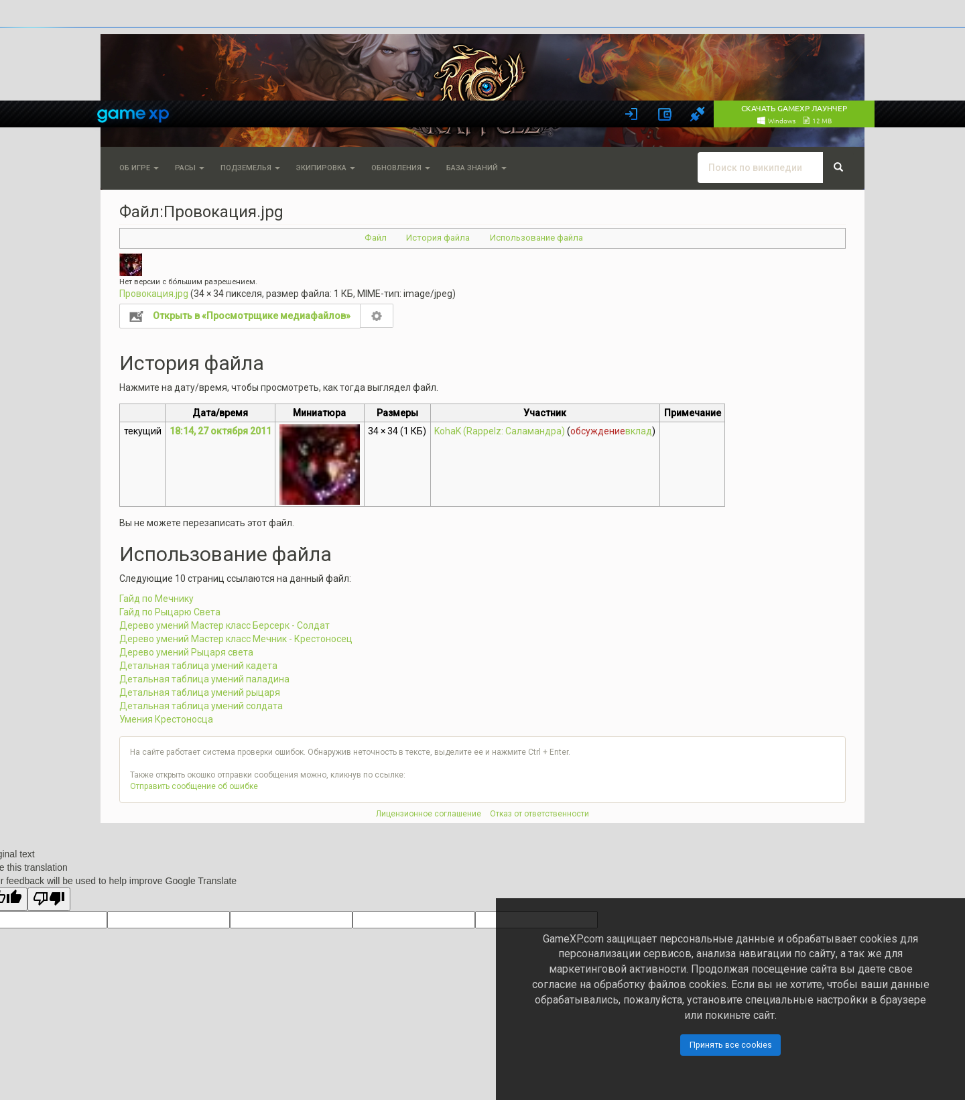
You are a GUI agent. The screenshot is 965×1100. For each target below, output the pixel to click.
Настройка (377, 316)
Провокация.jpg (153, 293)
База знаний (476, 168)
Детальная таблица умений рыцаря (199, 692)
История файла (438, 238)
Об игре (139, 168)
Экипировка (325, 168)
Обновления (400, 168)
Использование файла (536, 238)
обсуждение (597, 431)
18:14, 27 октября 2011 (220, 431)
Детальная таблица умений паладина (204, 679)
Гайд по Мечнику (156, 598)
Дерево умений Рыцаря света (186, 652)
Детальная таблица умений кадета (198, 665)
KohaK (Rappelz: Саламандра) (499, 431)
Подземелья (250, 168)
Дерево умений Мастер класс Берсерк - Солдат (224, 625)
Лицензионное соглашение (428, 813)
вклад (638, 431)
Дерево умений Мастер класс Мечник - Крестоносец (235, 638)
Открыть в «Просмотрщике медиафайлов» (251, 315)
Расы (189, 168)
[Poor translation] (48, 899)
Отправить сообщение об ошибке (194, 786)
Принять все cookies (731, 1045)
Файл (376, 238)
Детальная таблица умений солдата (201, 705)
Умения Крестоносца (166, 719)
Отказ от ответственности (539, 813)
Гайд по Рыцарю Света (169, 612)
